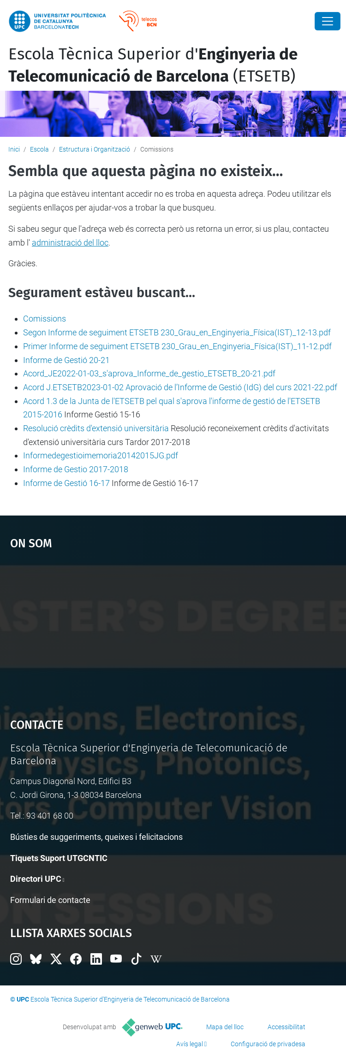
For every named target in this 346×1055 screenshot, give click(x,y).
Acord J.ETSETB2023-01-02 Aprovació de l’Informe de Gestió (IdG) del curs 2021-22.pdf (180, 387)
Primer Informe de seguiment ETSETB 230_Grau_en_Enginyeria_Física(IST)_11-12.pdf (177, 346)
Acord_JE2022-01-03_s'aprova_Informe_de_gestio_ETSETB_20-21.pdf (149, 373)
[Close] (327, 21)
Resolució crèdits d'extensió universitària (96, 428)
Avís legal (189, 1044)
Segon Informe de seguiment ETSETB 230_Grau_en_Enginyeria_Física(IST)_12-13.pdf (177, 332)
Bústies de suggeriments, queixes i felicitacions (96, 837)
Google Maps (173, 630)
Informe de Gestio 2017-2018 (75, 469)
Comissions (44, 318)
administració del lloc (70, 242)
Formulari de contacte (50, 900)
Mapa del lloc (225, 1027)
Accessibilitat (286, 1027)
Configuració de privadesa (268, 1044)
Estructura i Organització (94, 149)
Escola (39, 149)
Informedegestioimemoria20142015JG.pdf (100, 455)
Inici (14, 149)
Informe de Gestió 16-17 (66, 483)
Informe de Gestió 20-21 (66, 360)
